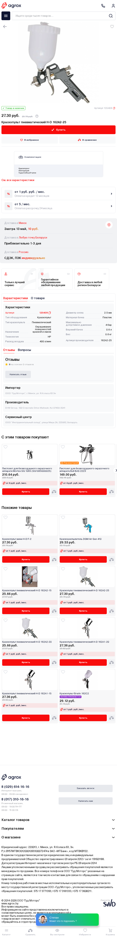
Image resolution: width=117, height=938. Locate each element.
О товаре (38, 298)
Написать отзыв (18, 374)
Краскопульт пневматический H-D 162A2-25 (84, 590)
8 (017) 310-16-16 (15, 799)
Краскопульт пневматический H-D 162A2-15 (26, 590)
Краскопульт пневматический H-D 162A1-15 (26, 693)
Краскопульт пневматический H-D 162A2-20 (27, 642)
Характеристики (15, 298)
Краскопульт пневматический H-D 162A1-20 (84, 642)
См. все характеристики (17, 180)
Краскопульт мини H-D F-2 (16, 539)
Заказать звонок (85, 788)
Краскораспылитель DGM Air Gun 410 (80, 539)
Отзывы (9, 350)
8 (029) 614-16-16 (15, 787)
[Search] (111, 15)
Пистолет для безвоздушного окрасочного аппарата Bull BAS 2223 (84, 469)
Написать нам (85, 801)
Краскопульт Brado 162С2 (74, 693)
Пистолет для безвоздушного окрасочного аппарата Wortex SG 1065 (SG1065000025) (27, 469)
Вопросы (24, 350)
